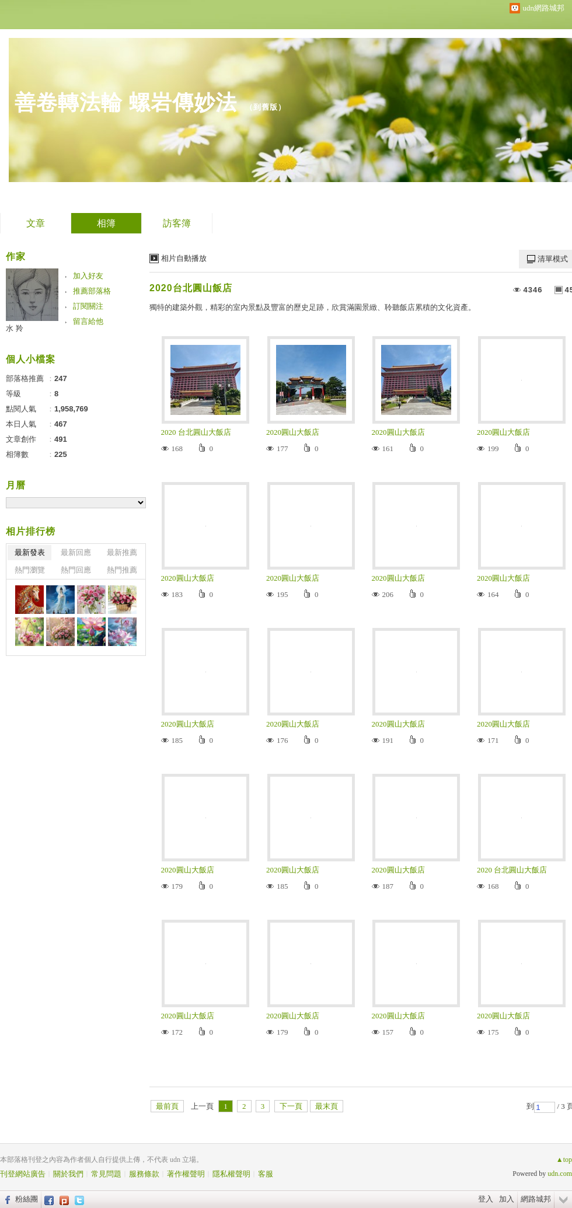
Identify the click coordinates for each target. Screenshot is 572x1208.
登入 (485, 1199)
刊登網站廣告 (23, 1173)
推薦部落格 (92, 291)
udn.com (559, 1173)
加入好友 (88, 275)
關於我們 (68, 1173)
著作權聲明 (186, 1173)
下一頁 (291, 1106)
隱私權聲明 (231, 1173)
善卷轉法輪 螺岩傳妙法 (126, 102)
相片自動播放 (184, 258)
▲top (564, 1159)
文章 (35, 223)
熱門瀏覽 (30, 569)
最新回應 (76, 552)
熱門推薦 (122, 569)
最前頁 (167, 1106)
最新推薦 (122, 552)
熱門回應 (76, 569)
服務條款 (144, 1173)
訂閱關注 (88, 306)
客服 (265, 1173)
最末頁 (326, 1106)
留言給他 (88, 321)
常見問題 (106, 1173)
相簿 (106, 223)
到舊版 (265, 107)
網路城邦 (536, 1199)
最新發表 (30, 552)
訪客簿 (177, 223)
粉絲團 (26, 1199)
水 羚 (14, 328)
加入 (506, 1199)
